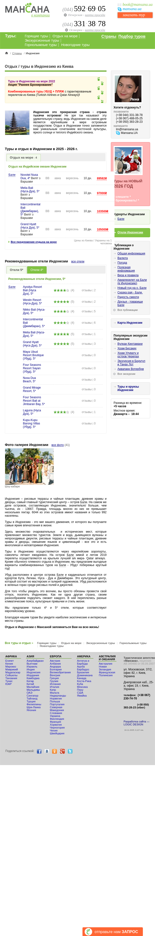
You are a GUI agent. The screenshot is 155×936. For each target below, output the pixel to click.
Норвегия (56, 698)
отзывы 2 (89, 290)
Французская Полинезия (107, 674)
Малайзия (33, 686)
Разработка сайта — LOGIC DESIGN (136, 723)
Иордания (33, 675)
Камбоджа (33, 678)
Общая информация (131, 253)
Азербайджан (35, 660)
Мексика (82, 686)
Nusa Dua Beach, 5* (29, 379)
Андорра (55, 666)
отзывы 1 (89, 334)
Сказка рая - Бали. (130, 292)
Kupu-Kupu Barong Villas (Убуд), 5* (31, 423)
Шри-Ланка (34, 707)
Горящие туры (36, 36)
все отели (77, 261)
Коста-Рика (84, 681)
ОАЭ (30, 692)
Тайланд (32, 698)
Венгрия (55, 675)
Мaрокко (10, 666)
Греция (54, 678)
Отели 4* (37, 270)
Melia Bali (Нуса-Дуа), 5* (29, 189)
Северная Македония (57, 709)
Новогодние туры (75, 45)
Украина (55, 715)
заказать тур (133, 15)
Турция (31, 701)
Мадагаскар (12, 672)
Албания (55, 663)
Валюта (122, 258)
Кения (9, 663)
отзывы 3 (89, 343)
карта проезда (95, 15)
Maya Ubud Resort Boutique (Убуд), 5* (33, 355)
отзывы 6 (89, 322)
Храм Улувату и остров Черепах (128, 354)
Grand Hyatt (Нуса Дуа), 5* (29, 225)
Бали (11, 174)
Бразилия (83, 672)
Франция (55, 721)
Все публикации (127, 309)
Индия (31, 669)
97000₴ (101, 193)
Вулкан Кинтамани (129, 343)
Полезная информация (126, 269)
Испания (55, 684)
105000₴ (102, 229)
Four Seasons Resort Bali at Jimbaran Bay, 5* (34, 401)
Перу (80, 689)
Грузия (54, 681)
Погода (122, 262)
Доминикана (85, 675)
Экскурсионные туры (42, 40)
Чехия (53, 730)
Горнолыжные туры (41, 45)
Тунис (9, 681)
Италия (54, 686)
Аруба (81, 666)
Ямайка (82, 695)
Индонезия (34, 672)
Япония (31, 710)
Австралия (105, 663)
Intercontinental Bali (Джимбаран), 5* (30, 209)
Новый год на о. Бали (131, 288)
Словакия (56, 713)
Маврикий (11, 669)
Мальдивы (33, 689)
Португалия (57, 704)
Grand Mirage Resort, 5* (32, 389)
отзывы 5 (89, 311)
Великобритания (60, 672)
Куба (80, 684)
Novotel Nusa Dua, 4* (29, 176)
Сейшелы (11, 675)
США (80, 692)
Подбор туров (131, 36)
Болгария (56, 669)
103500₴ (102, 211)
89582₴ (101, 178)
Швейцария (57, 733)
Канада (81, 678)
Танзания (11, 678)
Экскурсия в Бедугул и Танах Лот (131, 362)
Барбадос (83, 669)
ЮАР (8, 684)
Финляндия (57, 718)
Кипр (53, 689)
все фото (57, 445)
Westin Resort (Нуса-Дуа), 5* (32, 301)
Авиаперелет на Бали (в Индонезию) (132, 281)
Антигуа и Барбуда (83, 662)
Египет (9, 660)
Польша (55, 701)
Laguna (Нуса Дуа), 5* (32, 412)
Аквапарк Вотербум (130, 369)
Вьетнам (32, 663)
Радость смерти (128, 297)
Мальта (54, 692)
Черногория (57, 727)
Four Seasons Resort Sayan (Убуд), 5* (32, 368)
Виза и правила (128, 275)
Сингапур (32, 695)
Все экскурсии (126, 373)
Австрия (55, 660)
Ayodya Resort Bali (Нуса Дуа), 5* (32, 290)
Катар (30, 681)
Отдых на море (65, 36)
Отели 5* (16, 270)
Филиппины (34, 704)
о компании (40, 15)
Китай (30, 684)
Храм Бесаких (126, 348)
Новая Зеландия (105, 668)
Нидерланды (58, 695)
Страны (108, 36)
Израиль (32, 666)
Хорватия (56, 724)
